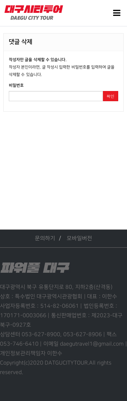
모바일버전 (79, 238)
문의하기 (45, 238)
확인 (110, 96)
